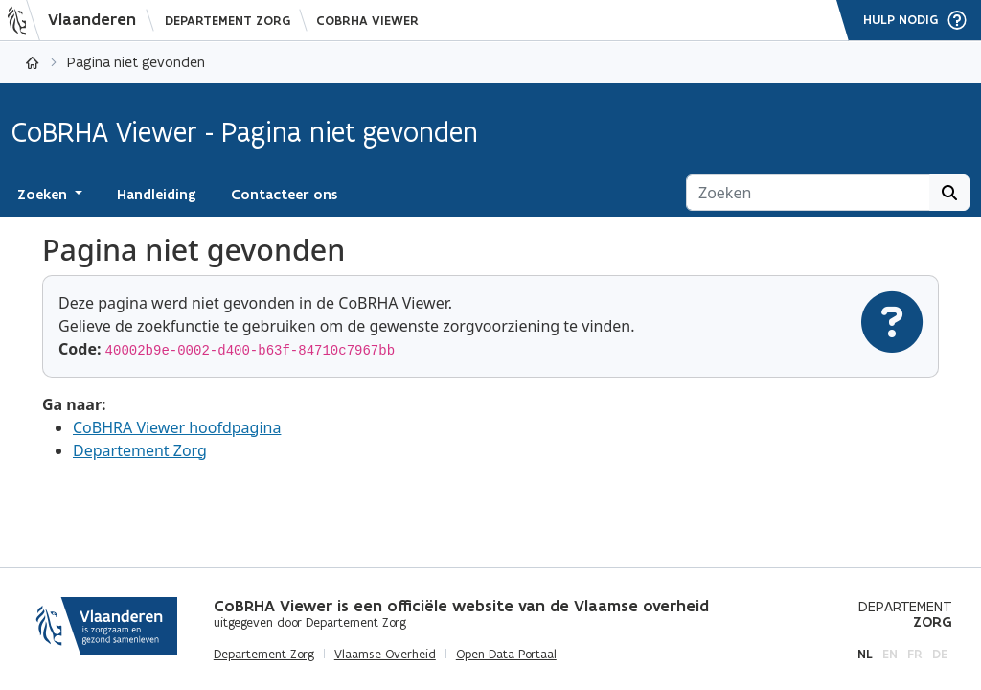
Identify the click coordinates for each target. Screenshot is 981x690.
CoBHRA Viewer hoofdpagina (177, 427)
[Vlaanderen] (77, 20)
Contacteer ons (284, 194)
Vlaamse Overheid (385, 654)
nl (865, 654)
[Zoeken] (808, 192)
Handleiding (156, 194)
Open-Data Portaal (506, 654)
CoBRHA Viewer (367, 20)
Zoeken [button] (44, 194)
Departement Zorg (227, 20)
